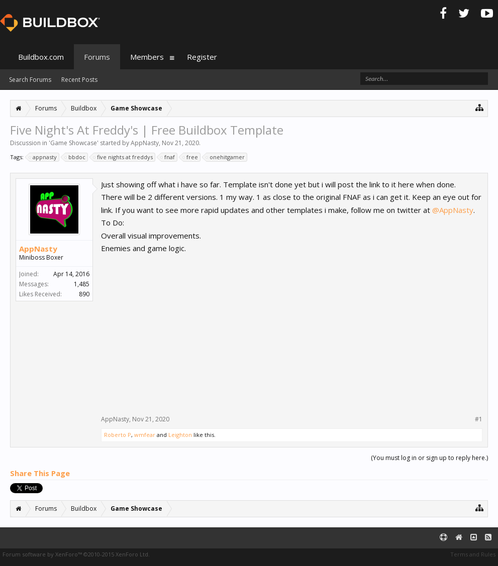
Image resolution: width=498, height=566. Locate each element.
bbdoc (75, 157)
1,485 (81, 284)
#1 (478, 419)
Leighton (180, 434)
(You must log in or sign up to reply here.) (429, 458)
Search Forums (30, 79)
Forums (97, 57)
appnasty (43, 157)
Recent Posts (79, 79)
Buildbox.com (41, 57)
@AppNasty (452, 210)
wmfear (144, 434)
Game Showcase (73, 143)
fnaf (168, 157)
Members (147, 57)
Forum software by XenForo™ (76, 554)
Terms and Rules (472, 554)
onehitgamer (226, 157)
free (190, 157)
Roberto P (117, 434)
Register (202, 57)
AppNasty (145, 143)
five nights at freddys (123, 157)
